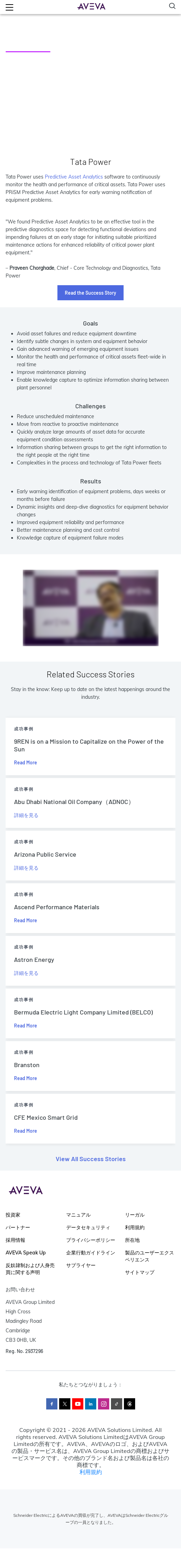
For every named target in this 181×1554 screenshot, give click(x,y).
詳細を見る (26, 815)
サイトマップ (139, 1272)
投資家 (13, 1215)
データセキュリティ (88, 1227)
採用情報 (15, 1240)
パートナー (18, 1227)
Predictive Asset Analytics (74, 177)
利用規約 (135, 1227)
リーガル (135, 1215)
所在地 (132, 1240)
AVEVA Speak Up (26, 1253)
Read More (25, 762)
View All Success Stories (91, 1159)
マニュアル (78, 1215)
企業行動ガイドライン (90, 1253)
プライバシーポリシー (90, 1240)
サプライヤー (81, 1265)
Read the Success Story (90, 293)
